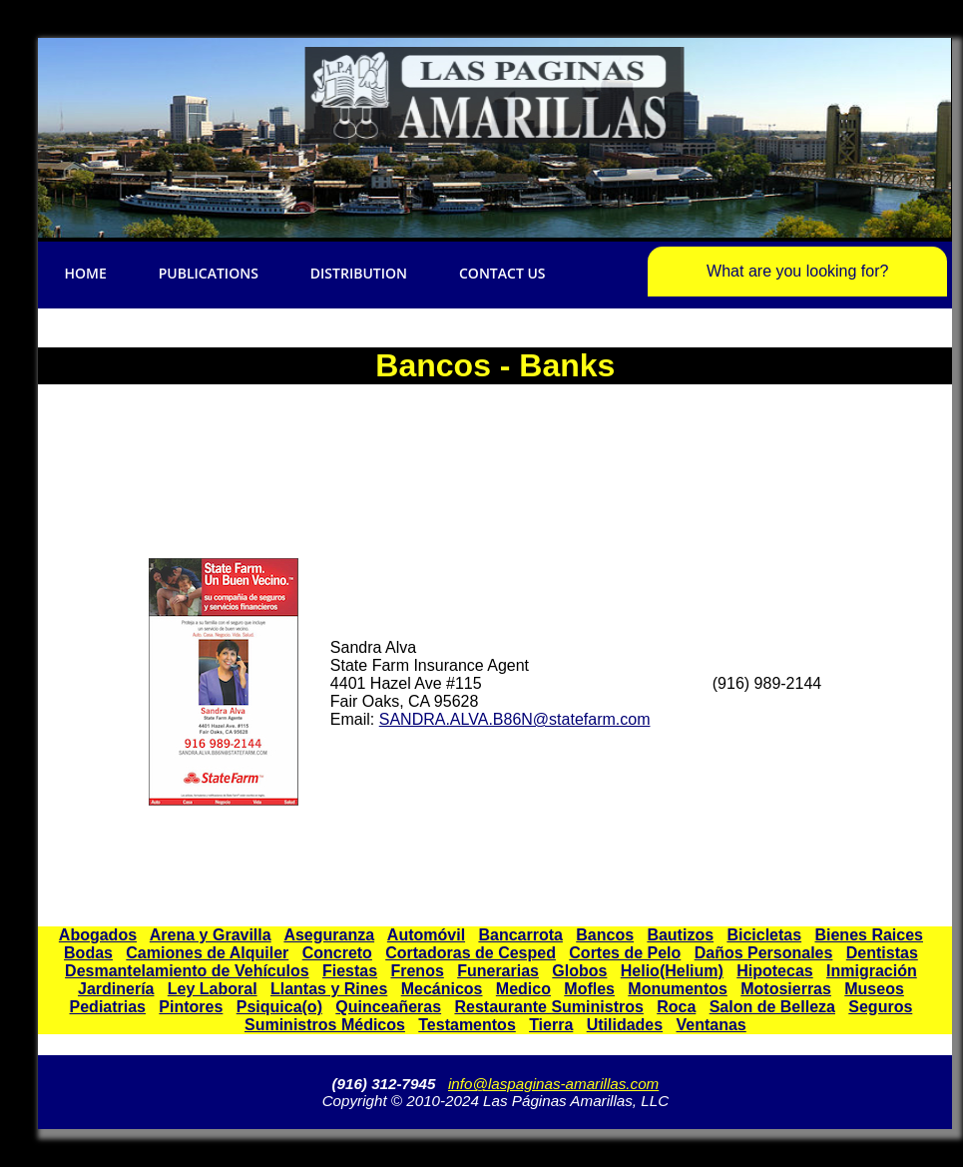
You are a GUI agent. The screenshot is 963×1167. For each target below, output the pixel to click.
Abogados (98, 934)
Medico (523, 988)
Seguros (880, 1006)
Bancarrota (520, 934)
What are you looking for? (797, 271)
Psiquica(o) (279, 1006)
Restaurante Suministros (548, 1006)
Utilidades (625, 1024)
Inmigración (871, 970)
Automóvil (426, 934)
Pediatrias (108, 1006)
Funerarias (498, 970)
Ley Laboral (212, 988)
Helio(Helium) (672, 970)
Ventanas (710, 1024)
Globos (579, 970)
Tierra (551, 1024)
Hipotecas (774, 970)
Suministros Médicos (324, 1024)
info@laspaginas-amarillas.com (553, 1083)
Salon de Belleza (772, 1006)
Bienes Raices (868, 934)
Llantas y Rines (328, 988)
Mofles (589, 988)
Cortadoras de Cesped (470, 952)
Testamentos (467, 1024)
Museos (874, 988)
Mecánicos (442, 988)
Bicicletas (763, 934)
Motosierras (785, 988)
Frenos (416, 970)
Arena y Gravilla (210, 934)
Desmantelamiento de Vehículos (187, 970)
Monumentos (677, 988)
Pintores (191, 1006)
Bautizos (680, 934)
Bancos (605, 934)
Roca (676, 1006)
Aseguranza (328, 934)
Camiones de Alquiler (207, 952)
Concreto (337, 952)
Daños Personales (764, 952)
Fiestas (349, 970)
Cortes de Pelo (625, 952)
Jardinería (116, 988)
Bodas (88, 952)
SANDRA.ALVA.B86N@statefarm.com (515, 719)
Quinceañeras (388, 1006)
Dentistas (882, 952)
